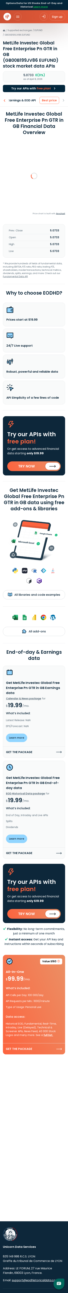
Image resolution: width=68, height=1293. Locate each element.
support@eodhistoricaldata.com (35, 1280)
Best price (50, 100)
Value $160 (51, 962)
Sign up (57, 17)
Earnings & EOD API (23, 100)
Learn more (40, 6)
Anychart (60, 213)
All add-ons (34, 631)
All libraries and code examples (34, 594)
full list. (48, 1035)
